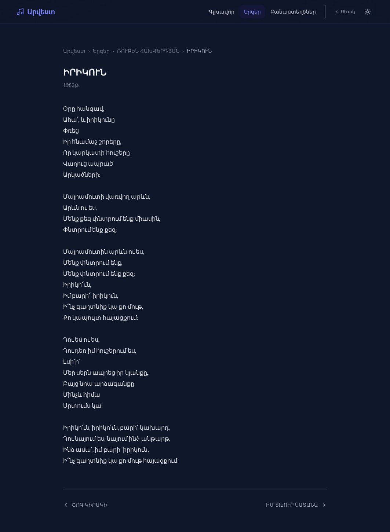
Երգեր (252, 11)
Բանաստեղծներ (293, 11)
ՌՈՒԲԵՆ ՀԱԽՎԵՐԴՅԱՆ (148, 50)
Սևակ (345, 11)
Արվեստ (35, 11)
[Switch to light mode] (367, 11)
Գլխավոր (221, 11)
